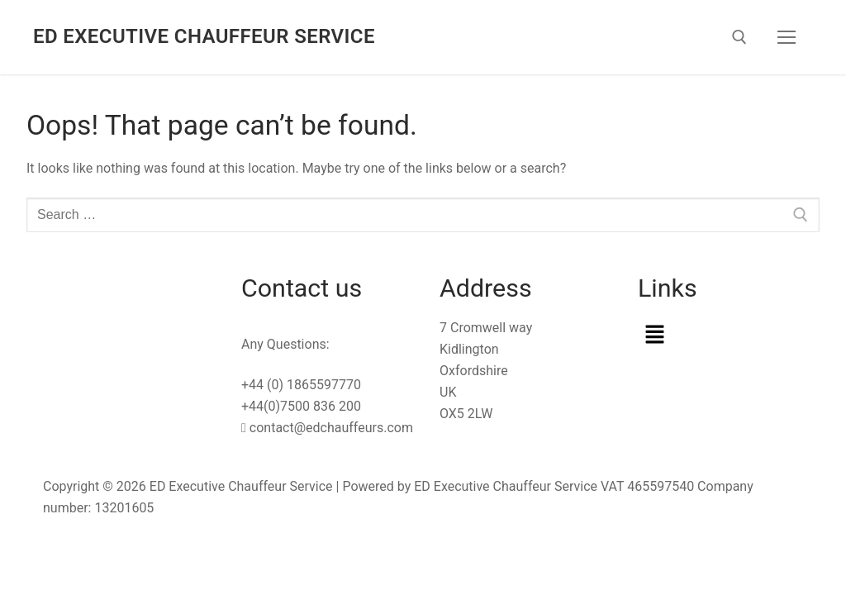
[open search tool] (739, 37)
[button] (720, 335)
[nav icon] (786, 37)
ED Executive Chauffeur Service (204, 36)
